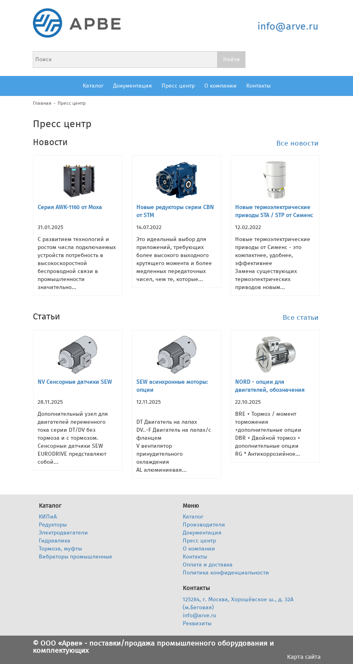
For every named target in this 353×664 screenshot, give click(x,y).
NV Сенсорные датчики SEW (75, 382)
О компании (220, 85)
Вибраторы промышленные (75, 556)
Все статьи (301, 317)
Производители (204, 524)
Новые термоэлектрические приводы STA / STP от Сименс (274, 211)
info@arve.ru (288, 26)
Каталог (93, 85)
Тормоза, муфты (60, 548)
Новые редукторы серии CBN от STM (175, 211)
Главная (42, 103)
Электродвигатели (63, 532)
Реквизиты (197, 623)
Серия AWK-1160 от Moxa (70, 207)
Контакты (258, 85)
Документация (132, 85)
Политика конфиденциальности (226, 572)
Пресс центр (178, 85)
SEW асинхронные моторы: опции (172, 386)
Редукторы (53, 524)
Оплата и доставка (208, 564)
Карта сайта (304, 657)
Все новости (297, 143)
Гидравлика (54, 540)
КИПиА (48, 516)
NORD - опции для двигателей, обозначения (270, 386)
